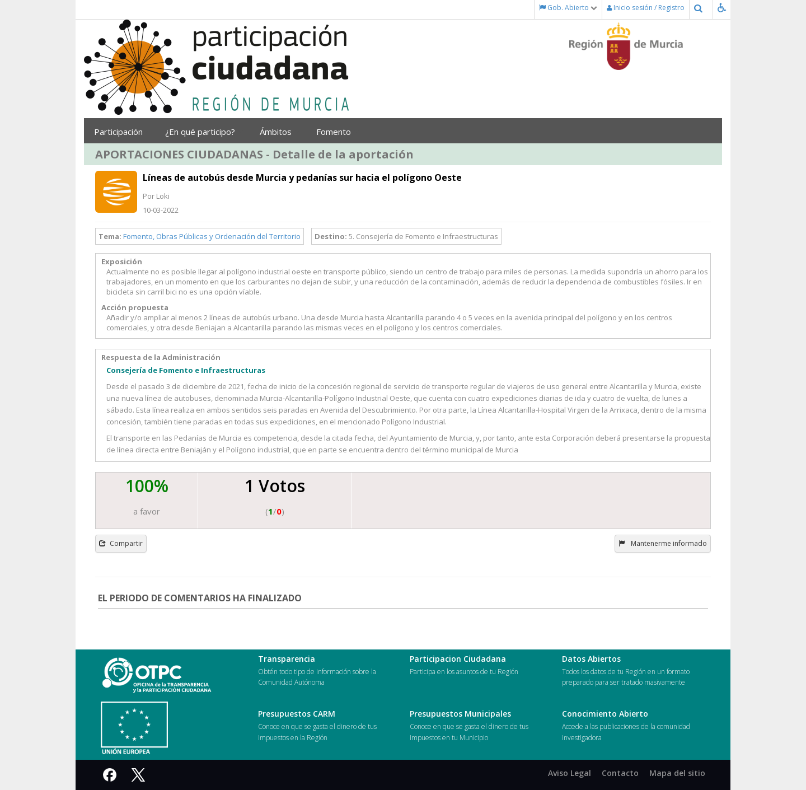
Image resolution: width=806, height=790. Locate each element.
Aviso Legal (569, 773)
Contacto (620, 773)
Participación (121, 131)
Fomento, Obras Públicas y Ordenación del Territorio (212, 236)
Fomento (337, 131)
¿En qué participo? (204, 131)
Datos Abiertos (591, 658)
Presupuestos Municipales (460, 713)
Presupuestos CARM (296, 713)
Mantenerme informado (662, 543)
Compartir (121, 543)
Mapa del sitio (677, 773)
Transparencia (286, 658)
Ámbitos (279, 131)
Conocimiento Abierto (605, 713)
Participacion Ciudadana (458, 658)
